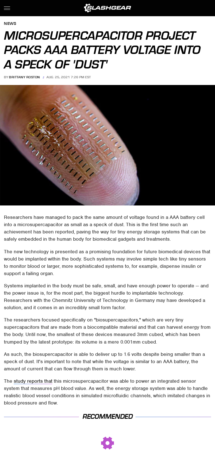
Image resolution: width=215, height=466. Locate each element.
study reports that (33, 381)
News (10, 24)
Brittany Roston (24, 77)
